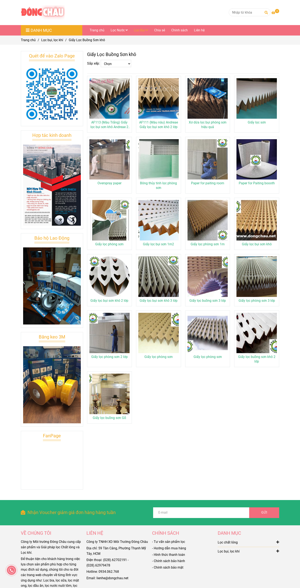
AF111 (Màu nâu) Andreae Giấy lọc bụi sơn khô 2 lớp (158, 124)
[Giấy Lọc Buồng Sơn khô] (43, 12)
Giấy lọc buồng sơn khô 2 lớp (256, 359)
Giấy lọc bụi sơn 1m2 (158, 244)
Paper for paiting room (207, 183)
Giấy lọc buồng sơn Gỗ (109, 418)
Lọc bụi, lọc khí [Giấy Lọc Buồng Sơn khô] (52, 40)
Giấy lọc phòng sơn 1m (208, 244)
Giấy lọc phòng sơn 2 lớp (109, 357)
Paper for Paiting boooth (257, 183)
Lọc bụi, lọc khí (248, 551)
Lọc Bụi (141, 30)
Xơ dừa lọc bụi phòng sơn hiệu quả (207, 124)
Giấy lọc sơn (257, 122)
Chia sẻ (159, 30)
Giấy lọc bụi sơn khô (257, 244)
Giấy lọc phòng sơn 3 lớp (257, 301)
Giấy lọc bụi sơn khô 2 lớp (109, 301)
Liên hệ (199, 30)
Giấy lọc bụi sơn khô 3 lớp (159, 301)
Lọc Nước (119, 30)
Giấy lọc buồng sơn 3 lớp (207, 301)
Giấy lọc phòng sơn (109, 244)
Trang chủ (97, 30)
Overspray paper (109, 183)
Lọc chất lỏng (248, 542)
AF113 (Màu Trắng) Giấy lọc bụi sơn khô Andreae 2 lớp (109, 124)
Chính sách (179, 30)
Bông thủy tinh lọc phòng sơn (158, 185)
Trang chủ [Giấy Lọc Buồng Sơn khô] (28, 40)
